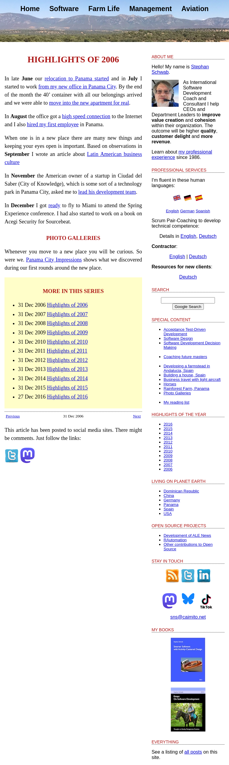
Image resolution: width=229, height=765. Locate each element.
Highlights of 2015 (67, 388)
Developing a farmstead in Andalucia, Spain (187, 368)
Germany (172, 500)
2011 (168, 446)
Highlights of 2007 (67, 314)
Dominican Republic (181, 491)
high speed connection (86, 116)
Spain (169, 509)
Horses (170, 384)
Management (150, 9)
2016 (168, 424)
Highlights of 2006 (67, 305)
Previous (13, 416)
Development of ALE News (187, 535)
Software (64, 9)
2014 (168, 433)
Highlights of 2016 (67, 397)
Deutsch (208, 236)
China (169, 495)
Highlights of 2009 (67, 333)
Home (30, 9)
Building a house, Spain (185, 375)
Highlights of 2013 (67, 369)
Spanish (203, 211)
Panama (171, 504)
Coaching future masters (185, 356)
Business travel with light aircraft (192, 379)
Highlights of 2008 (67, 323)
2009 (168, 455)
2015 (168, 428)
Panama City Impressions (54, 260)
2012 (168, 442)
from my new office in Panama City (77, 87)
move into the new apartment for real (89, 103)
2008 (168, 460)
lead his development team (107, 192)
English (172, 211)
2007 (168, 464)
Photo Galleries (177, 393)
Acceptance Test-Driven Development (185, 331)
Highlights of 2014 (67, 378)
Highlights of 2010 (67, 342)
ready (54, 205)
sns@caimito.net (188, 617)
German (187, 211)
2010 (168, 451)
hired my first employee (53, 124)
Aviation (195, 9)
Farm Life (104, 9)
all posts (193, 752)
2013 (168, 437)
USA (168, 513)
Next (137, 416)
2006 (168, 469)
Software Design (178, 338)
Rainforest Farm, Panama (187, 388)
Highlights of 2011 (67, 351)
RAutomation (175, 540)
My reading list (176, 402)
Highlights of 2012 (67, 360)
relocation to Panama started (77, 79)
